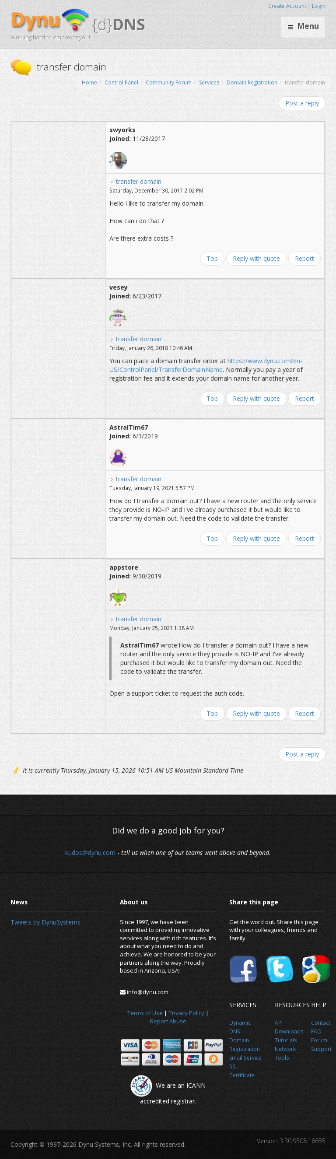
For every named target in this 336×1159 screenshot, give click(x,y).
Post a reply (302, 103)
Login (319, 6)
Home (89, 82)
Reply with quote (256, 258)
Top (212, 258)
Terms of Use (145, 1013)
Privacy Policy (186, 1013)
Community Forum (169, 82)
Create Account (287, 6)
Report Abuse (168, 1021)
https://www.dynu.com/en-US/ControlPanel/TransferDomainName (205, 365)
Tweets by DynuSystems (45, 922)
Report (304, 258)
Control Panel (121, 82)
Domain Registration (252, 82)
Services (209, 82)
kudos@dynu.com (90, 852)
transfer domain (138, 181)
